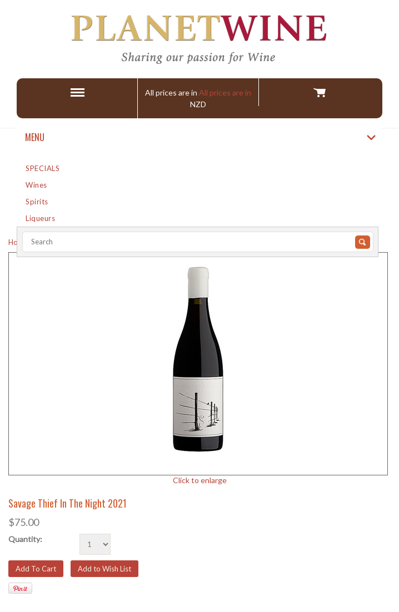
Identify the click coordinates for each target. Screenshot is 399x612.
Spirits (37, 201)
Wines (36, 184)
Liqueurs (40, 218)
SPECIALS (42, 168)
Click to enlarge (200, 480)
